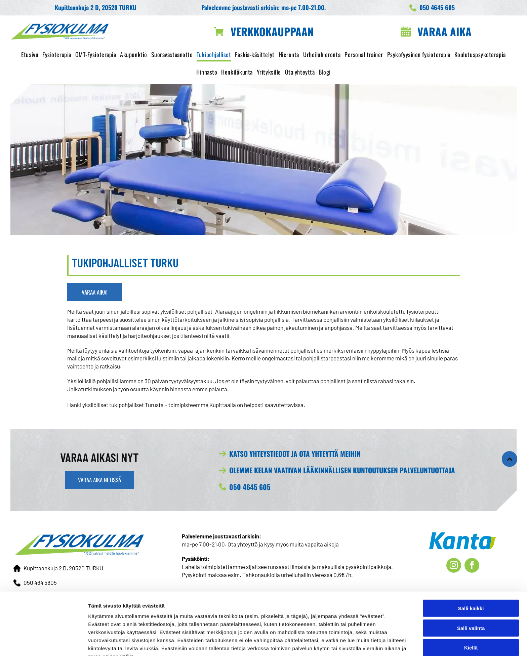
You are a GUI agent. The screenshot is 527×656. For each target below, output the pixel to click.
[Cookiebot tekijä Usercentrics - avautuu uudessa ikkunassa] (43, 643)
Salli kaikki (471, 573)
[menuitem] (29, 54)
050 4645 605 (250, 487)
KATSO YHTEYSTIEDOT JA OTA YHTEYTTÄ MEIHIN (295, 453)
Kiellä (471, 612)
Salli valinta (471, 593)
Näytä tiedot (359, 643)
